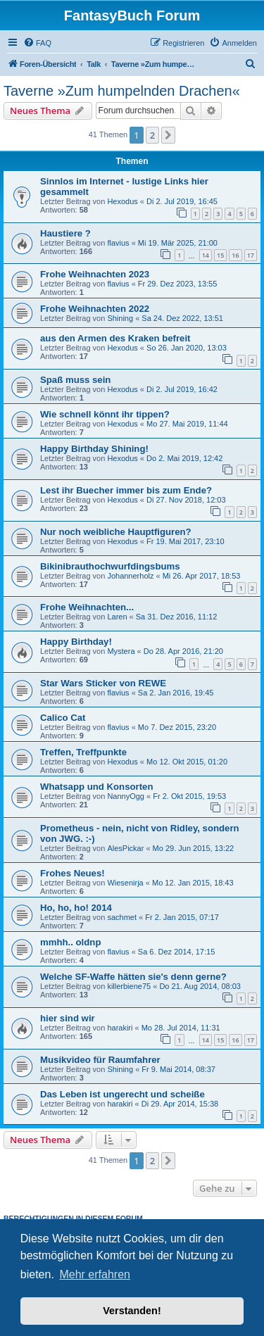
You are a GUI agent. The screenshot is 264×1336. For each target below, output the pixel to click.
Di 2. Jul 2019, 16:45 (182, 201)
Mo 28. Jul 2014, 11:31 (181, 1027)
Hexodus (122, 201)
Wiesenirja (125, 882)
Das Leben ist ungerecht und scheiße (122, 1094)
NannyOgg (125, 796)
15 (220, 255)
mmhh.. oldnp (70, 942)
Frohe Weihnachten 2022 (94, 308)
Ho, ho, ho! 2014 (76, 907)
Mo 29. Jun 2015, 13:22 (193, 848)
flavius (118, 243)
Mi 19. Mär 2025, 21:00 (178, 243)
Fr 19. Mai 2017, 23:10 (185, 541)
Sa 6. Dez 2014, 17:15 (176, 951)
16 (235, 255)
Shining (120, 318)
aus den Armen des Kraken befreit (115, 338)
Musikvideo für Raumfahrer (100, 1059)
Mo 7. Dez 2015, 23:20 (177, 727)
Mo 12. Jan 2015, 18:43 (193, 882)
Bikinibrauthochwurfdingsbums (110, 566)
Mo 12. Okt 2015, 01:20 (186, 761)
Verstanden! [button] (132, 1310)
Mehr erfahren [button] (94, 1274)
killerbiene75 (129, 986)
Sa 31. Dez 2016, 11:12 (177, 616)
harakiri (119, 1027)
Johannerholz (130, 576)
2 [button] (152, 135)
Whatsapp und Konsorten (96, 786)
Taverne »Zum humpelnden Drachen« (122, 91)
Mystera (120, 651)
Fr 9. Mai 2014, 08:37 (178, 1069)
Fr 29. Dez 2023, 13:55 (178, 283)
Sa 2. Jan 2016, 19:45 (176, 692)
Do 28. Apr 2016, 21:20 (183, 651)
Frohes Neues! (72, 873)
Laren (117, 616)
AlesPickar (125, 848)
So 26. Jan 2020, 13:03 (186, 348)
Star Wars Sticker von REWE (103, 683)
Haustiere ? (65, 233)
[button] (168, 135)
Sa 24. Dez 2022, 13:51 (182, 318)
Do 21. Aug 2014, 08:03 (200, 986)
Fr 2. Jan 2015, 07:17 (182, 917)
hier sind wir (67, 1018)
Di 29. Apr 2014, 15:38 (180, 1103)
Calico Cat (63, 717)
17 (250, 255)
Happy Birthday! (76, 641)
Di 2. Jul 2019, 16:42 (182, 389)
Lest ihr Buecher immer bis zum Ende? (126, 490)
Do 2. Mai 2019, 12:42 (184, 458)
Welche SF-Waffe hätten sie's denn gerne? (133, 976)
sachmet (122, 917)
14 (205, 255)
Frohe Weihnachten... (87, 607)
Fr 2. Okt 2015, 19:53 (189, 796)
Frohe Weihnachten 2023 (94, 274)
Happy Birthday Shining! (94, 448)
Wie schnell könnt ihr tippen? (105, 414)
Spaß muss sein (75, 379)
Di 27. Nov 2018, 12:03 (186, 500)
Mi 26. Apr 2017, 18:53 (202, 576)
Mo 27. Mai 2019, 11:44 (187, 424)
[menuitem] (37, 42)
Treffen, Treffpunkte (83, 752)
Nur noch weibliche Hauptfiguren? (115, 532)
